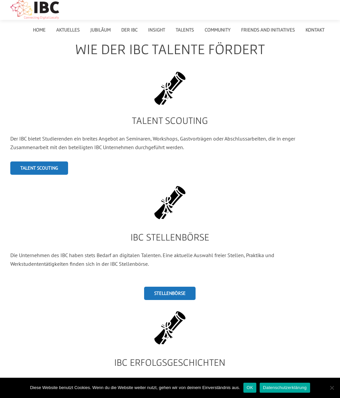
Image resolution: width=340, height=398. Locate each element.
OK (250, 387)
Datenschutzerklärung (284, 387)
